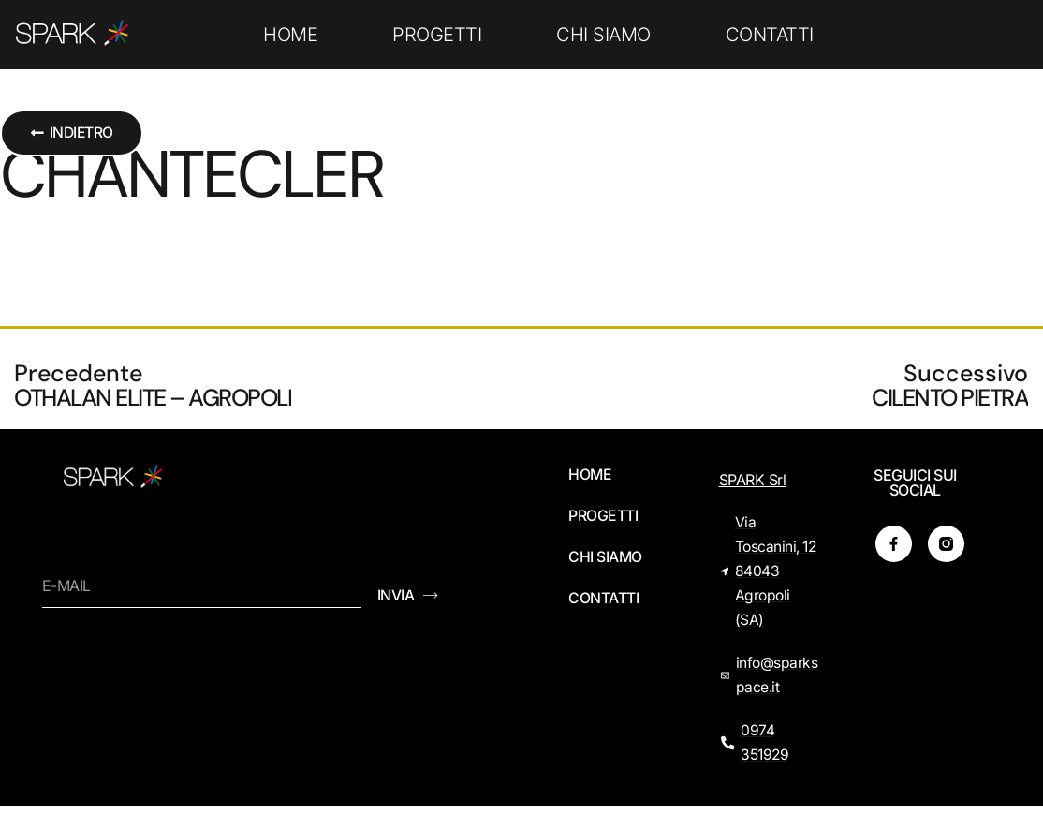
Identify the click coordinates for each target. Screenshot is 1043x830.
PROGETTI (436, 34)
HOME (290, 34)
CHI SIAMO (603, 34)
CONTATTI (770, 34)
